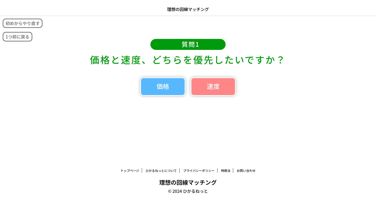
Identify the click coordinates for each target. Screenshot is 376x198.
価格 (141, 93)
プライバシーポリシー (199, 169)
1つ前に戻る (20, 38)
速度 (235, 93)
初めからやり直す (27, 23)
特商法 (225, 169)
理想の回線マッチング (188, 9)
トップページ (129, 169)
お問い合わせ (246, 169)
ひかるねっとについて (161, 169)
